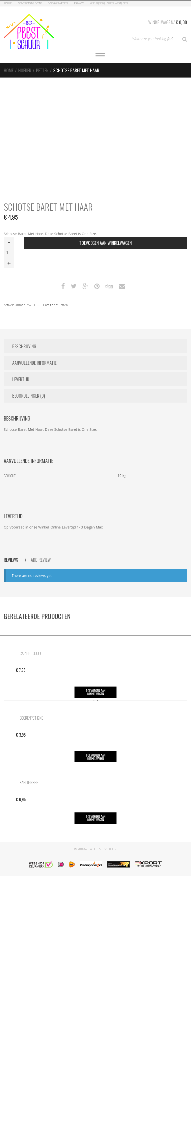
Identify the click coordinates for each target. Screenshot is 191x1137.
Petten (42, 70)
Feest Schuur (105, 849)
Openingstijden (117, 3)
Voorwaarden (58, 3)
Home (8, 3)
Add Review (41, 559)
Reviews (11, 559)
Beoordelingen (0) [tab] (28, 395)
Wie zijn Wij (98, 3)
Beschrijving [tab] (24, 346)
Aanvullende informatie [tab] (34, 362)
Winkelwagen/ (167, 21)
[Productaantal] (9, 252)
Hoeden (24, 70)
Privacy (79, 3)
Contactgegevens (30, 3)
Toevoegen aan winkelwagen (105, 243)
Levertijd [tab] (20, 379)
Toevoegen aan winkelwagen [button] (96, 692)
